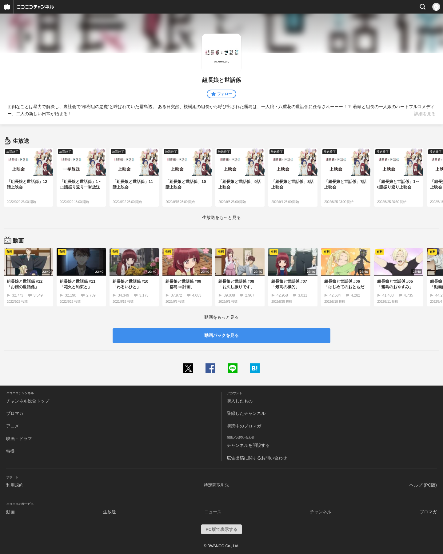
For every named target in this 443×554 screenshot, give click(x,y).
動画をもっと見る (221, 317)
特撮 (10, 451)
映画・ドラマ (19, 438)
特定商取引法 (216, 485)
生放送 (109, 511)
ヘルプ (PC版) (423, 485)
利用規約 (14, 485)
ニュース (213, 511)
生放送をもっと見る (221, 217)
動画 (10, 511)
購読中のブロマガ (244, 425)
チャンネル (320, 511)
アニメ (12, 425)
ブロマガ (14, 413)
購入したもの (240, 400)
